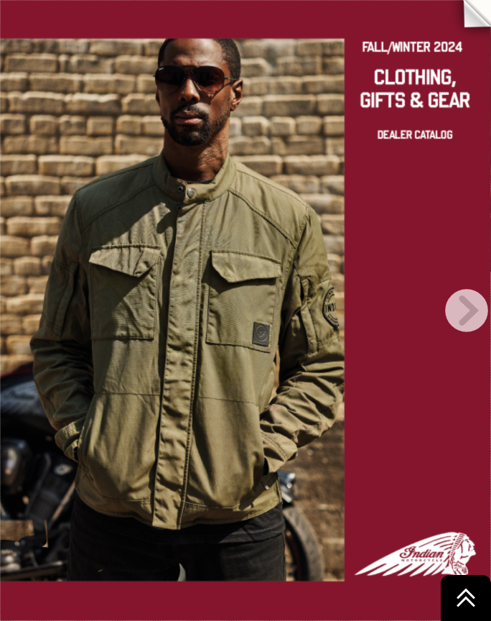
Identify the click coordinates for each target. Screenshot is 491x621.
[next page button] (466, 310)
